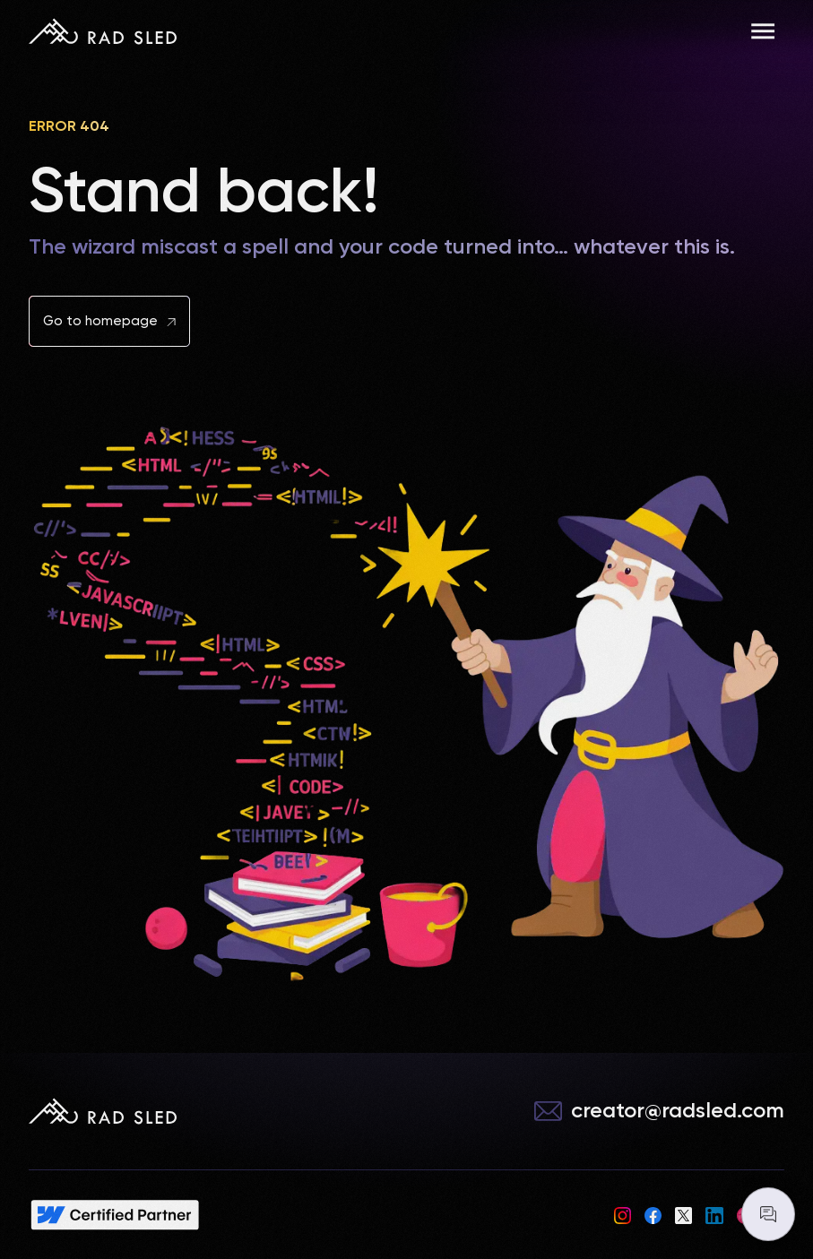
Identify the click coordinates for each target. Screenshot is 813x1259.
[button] (762, 31)
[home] (103, 31)
